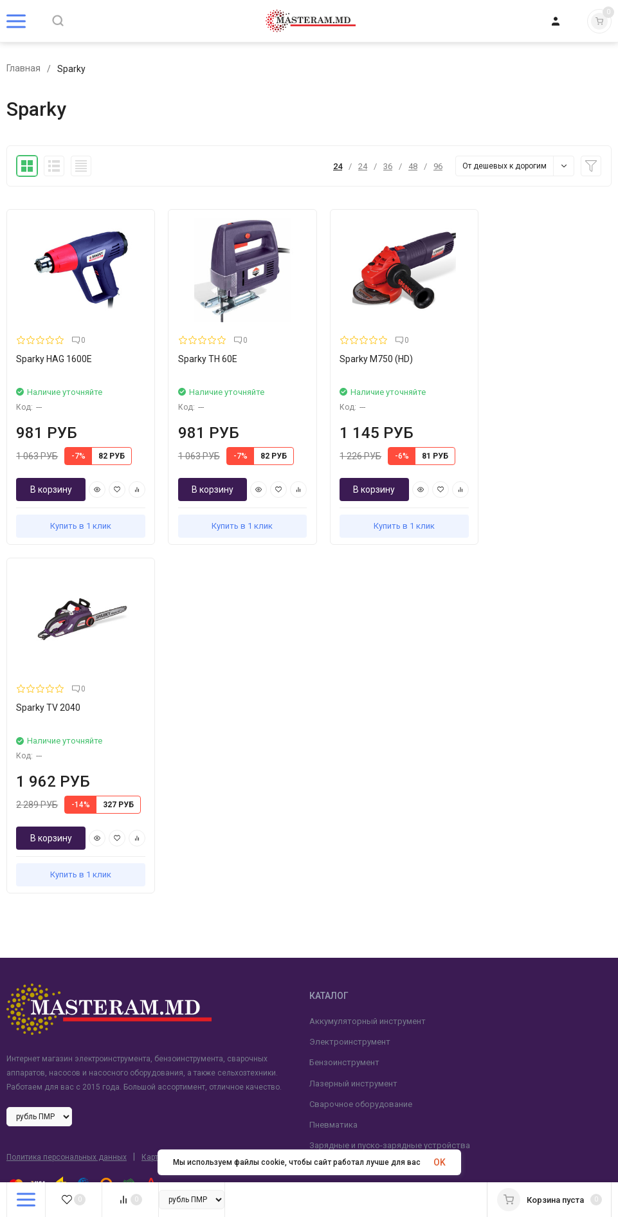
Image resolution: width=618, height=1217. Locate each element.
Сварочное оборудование (360, 750)
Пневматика (333, 770)
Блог (15, 964)
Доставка (26, 984)
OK (439, 1162)
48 (412, 166)
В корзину (50, 484)
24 (337, 166)
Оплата (20, 1005)
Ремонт (20, 1025)
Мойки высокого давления (362, 811)
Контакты (26, 1046)
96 (437, 166)
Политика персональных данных (66, 802)
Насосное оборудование (358, 852)
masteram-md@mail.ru (367, 998)
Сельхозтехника (340, 874)
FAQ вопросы (33, 1067)
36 (387, 166)
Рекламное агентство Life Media (163, 868)
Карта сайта (163, 802)
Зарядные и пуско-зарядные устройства (389, 791)
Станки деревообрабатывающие (374, 832)
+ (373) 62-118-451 (359, 955)
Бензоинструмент (344, 708)
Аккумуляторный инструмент (367, 667)
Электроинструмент (349, 687)
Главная (23, 68)
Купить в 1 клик (77, 520)
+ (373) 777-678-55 (359, 942)
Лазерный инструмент (353, 728)
